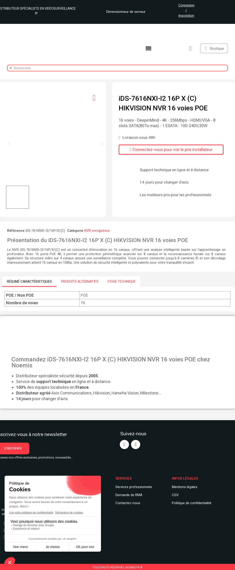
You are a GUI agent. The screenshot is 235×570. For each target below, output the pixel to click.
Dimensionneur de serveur (124, 12)
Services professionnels (133, 487)
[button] (9, 144)
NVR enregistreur (97, 231)
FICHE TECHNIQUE (122, 281)
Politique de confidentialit (191, 503)
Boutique (217, 48)
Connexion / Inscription (186, 10)
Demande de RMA (128, 495)
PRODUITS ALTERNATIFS (79, 281)
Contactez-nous (127, 503)
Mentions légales (184, 487)
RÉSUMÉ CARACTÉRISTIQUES (29, 281)
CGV (175, 495)
